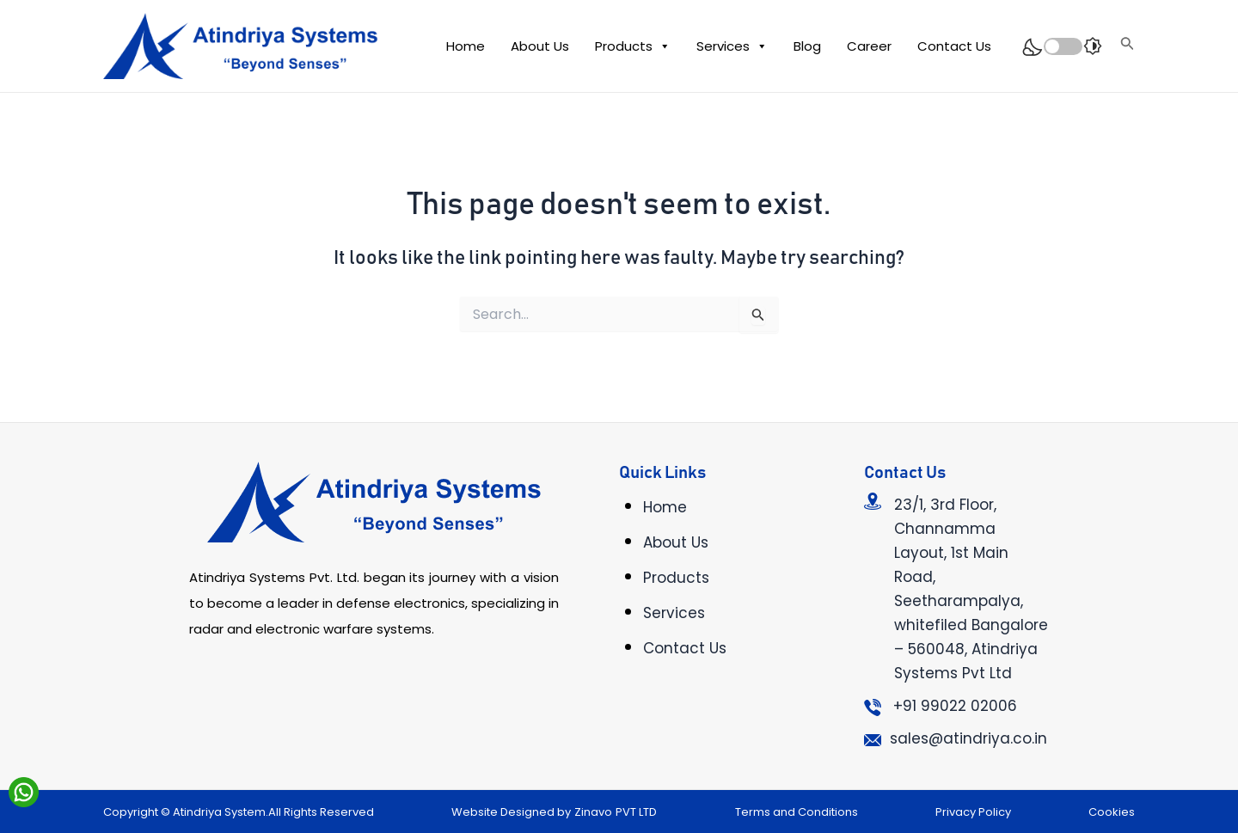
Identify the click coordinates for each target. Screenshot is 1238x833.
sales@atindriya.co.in (968, 738)
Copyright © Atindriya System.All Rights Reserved (238, 812)
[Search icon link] (1127, 46)
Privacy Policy (973, 812)
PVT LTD (636, 812)
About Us (540, 46)
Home (465, 46)
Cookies (1111, 812)
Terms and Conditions (796, 812)
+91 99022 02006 (955, 705)
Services (732, 46)
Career (869, 46)
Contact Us (954, 46)
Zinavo (593, 812)
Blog (807, 46)
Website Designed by (511, 812)
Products (633, 46)
